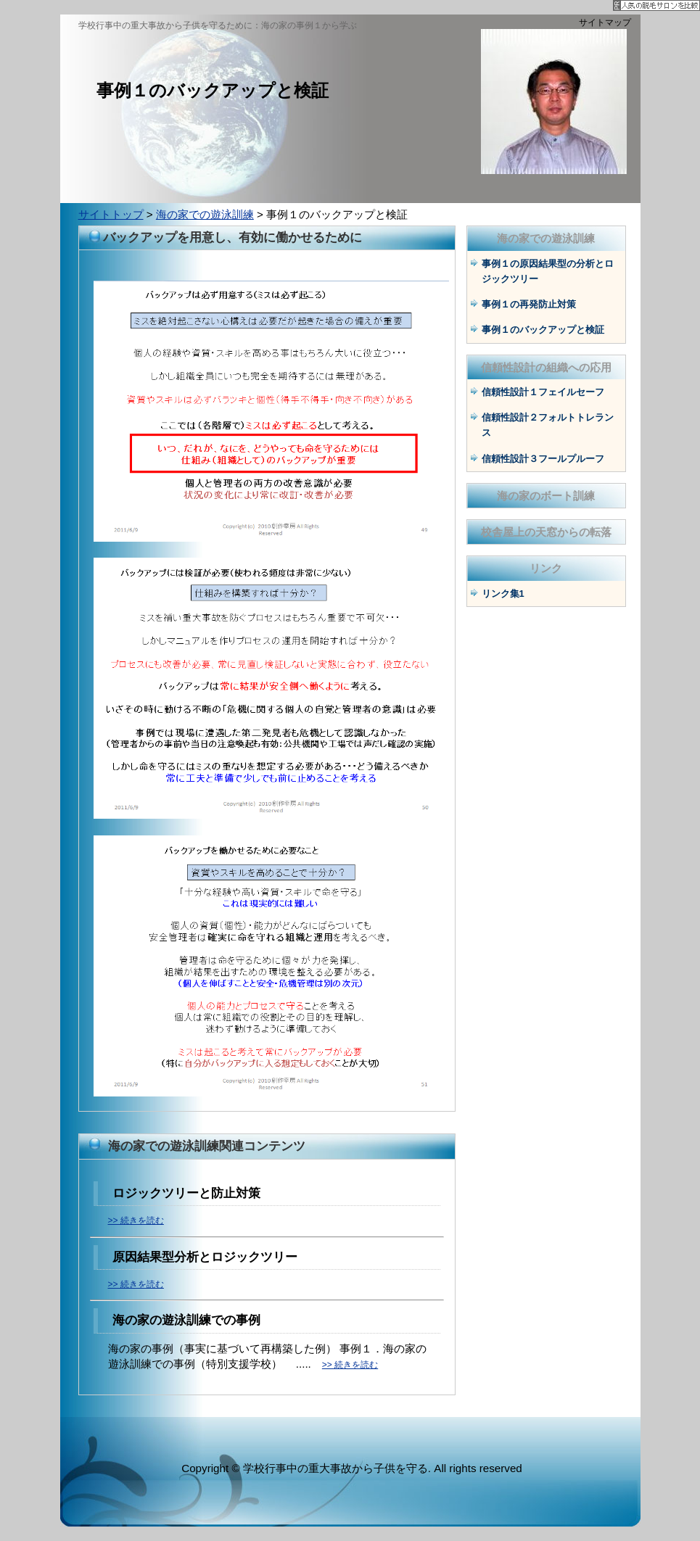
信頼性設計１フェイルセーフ (543, 392)
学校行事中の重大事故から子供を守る (335, 1468)
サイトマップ (605, 22)
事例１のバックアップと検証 (543, 329)
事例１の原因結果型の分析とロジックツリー (548, 271)
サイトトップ (111, 214)
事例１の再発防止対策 (529, 304)
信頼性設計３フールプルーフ (543, 458)
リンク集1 (503, 593)
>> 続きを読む (136, 1220)
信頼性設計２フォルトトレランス (548, 425)
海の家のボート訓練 (546, 495)
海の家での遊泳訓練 (205, 214)
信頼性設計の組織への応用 (546, 367)
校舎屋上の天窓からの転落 (546, 532)
